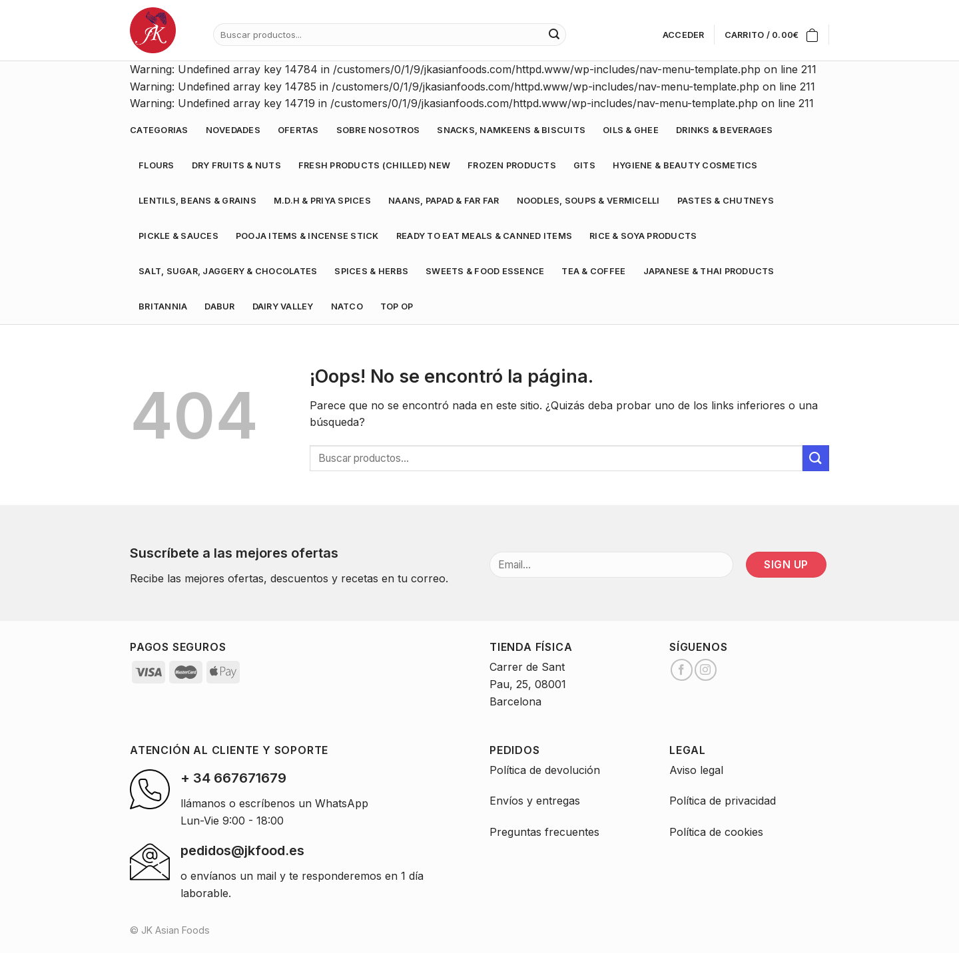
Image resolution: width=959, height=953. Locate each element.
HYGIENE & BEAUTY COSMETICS (685, 165)
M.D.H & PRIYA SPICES (322, 201)
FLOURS (156, 165)
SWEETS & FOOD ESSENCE (485, 271)
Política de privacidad (722, 800)
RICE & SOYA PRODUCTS (643, 236)
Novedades (233, 130)
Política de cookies (716, 832)
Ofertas (298, 130)
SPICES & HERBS (371, 271)
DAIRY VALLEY (283, 306)
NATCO (347, 306)
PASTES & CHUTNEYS (725, 201)
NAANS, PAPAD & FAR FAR (443, 201)
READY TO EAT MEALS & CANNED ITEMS (484, 236)
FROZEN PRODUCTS (512, 165)
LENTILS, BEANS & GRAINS (197, 201)
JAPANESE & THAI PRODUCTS (709, 271)
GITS (584, 165)
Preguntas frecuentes (544, 832)
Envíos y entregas (534, 800)
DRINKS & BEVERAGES (724, 130)
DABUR (219, 306)
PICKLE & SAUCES (178, 236)
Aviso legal (696, 770)
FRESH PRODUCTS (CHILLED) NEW (374, 165)
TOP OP (397, 306)
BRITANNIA (163, 306)
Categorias (159, 130)
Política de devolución (544, 770)
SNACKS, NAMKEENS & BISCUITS (511, 130)
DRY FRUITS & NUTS (236, 165)
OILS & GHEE (631, 130)
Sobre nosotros (378, 130)
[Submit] (815, 458)
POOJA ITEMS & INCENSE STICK (307, 236)
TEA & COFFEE (593, 271)
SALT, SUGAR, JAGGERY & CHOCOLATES (228, 271)
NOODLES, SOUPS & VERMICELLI (588, 201)
